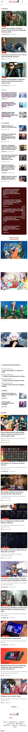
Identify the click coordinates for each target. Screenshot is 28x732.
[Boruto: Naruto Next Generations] (14, 310)
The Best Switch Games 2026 (11, 638)
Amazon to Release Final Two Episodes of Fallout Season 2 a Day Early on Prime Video (9, 147)
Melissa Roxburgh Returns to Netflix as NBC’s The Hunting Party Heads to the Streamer (8, 167)
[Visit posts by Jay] (2, 59)
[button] (2, 1)
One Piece (4, 293)
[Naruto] (14, 250)
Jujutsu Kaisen (6, 350)
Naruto (3, 262)
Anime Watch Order (6, 430)
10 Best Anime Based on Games (14, 376)
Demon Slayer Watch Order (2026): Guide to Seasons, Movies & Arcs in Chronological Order (13, 434)
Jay (3, 59)
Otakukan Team (6, 34)
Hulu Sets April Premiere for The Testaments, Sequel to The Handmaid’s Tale (9, 157)
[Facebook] (10, 718)
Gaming (23, 212)
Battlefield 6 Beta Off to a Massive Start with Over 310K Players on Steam (13, 210)
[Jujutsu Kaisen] (14, 340)
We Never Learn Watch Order (11, 696)
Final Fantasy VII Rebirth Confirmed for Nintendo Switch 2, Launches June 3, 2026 (14, 609)
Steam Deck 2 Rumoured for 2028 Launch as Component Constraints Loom (12, 219)
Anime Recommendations (11, 365)
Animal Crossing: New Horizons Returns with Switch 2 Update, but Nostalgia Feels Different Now (11, 192)
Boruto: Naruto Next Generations (12, 322)
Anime (5, 390)
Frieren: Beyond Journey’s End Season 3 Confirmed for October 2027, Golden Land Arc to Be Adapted (9, 94)
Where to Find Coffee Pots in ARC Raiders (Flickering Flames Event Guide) (11, 228)
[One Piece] (14, 281)
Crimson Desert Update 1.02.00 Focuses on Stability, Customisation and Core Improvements (12, 202)
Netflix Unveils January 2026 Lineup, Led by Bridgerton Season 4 (9, 178)
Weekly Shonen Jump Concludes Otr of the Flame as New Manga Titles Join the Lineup (9, 114)
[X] (12, 718)
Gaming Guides (5, 460)
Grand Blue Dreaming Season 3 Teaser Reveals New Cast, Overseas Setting (8, 104)
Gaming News (5, 576)
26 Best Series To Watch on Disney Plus (8, 126)
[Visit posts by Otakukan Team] (2, 34)
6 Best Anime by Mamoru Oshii (13, 380)
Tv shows (6, 123)
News (4, 90)
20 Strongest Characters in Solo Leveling (7, 403)
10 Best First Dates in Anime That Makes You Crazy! (9, 395)
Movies (4, 52)
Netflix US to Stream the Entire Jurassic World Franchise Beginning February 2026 (13, 30)
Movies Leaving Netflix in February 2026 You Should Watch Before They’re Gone (13, 81)
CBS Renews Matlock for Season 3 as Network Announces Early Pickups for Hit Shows (8, 136)
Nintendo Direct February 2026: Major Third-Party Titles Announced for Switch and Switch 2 (13, 667)
